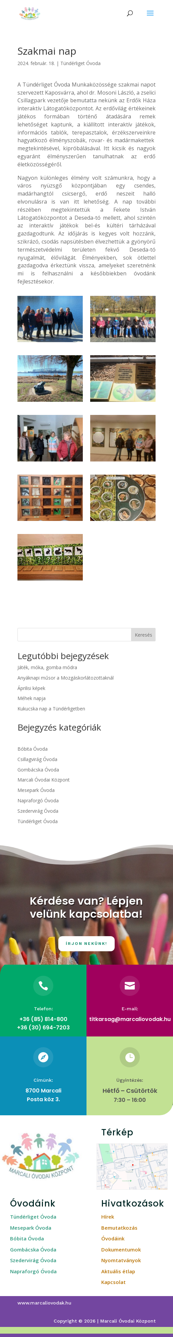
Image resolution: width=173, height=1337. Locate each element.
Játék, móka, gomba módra (47, 667)
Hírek (107, 1216)
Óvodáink (112, 1238)
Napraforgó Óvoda (38, 800)
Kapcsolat (113, 1282)
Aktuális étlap (118, 1271)
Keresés (143, 635)
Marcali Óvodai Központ (43, 780)
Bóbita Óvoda (32, 749)
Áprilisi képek (31, 688)
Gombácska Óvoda (38, 769)
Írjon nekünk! (86, 943)
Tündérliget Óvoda (80, 63)
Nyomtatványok (121, 1260)
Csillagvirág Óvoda (37, 759)
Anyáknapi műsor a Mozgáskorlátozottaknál (65, 678)
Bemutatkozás (119, 1227)
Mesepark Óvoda (36, 790)
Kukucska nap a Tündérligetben (51, 708)
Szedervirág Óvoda (37, 811)
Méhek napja (31, 698)
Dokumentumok (121, 1249)
